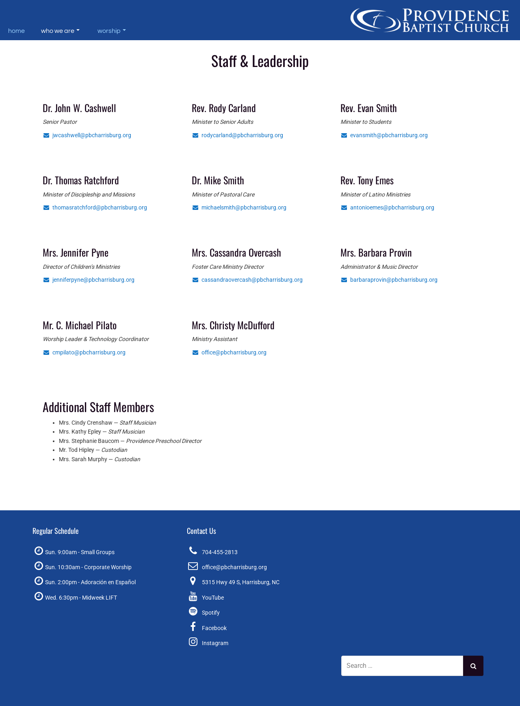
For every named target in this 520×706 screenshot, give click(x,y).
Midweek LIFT (99, 597)
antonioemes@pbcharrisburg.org (387, 207)
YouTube (213, 597)
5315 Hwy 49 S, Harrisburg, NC (241, 582)
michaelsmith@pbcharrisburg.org (239, 207)
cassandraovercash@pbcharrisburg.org (247, 279)
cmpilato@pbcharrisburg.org (84, 352)
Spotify (211, 612)
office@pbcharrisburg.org (229, 352)
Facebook (214, 628)
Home (16, 31)
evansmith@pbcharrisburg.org (384, 135)
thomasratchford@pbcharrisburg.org (95, 207)
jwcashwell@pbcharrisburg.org (87, 135)
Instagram (215, 643)
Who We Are (60, 31)
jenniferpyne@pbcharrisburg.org (88, 279)
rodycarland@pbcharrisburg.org (237, 135)
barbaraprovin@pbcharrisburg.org (389, 279)
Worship (112, 31)
